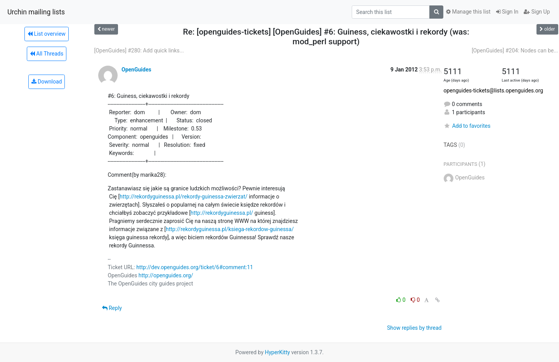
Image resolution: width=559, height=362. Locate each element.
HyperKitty (277, 352)
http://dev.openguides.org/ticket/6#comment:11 (194, 267)
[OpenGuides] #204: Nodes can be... (515, 50)
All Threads (46, 53)
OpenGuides (136, 69)
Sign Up (537, 12)
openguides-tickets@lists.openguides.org (493, 90)
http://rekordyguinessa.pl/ (222, 213)
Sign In (507, 12)
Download (46, 81)
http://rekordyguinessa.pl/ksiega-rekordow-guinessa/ (230, 229)
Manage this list (468, 12)
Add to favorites (467, 126)
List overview (47, 34)
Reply (112, 308)
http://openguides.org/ (166, 275)
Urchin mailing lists (36, 12)
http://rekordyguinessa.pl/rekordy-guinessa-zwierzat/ (183, 196)
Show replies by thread (414, 328)
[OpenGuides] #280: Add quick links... (139, 50)
